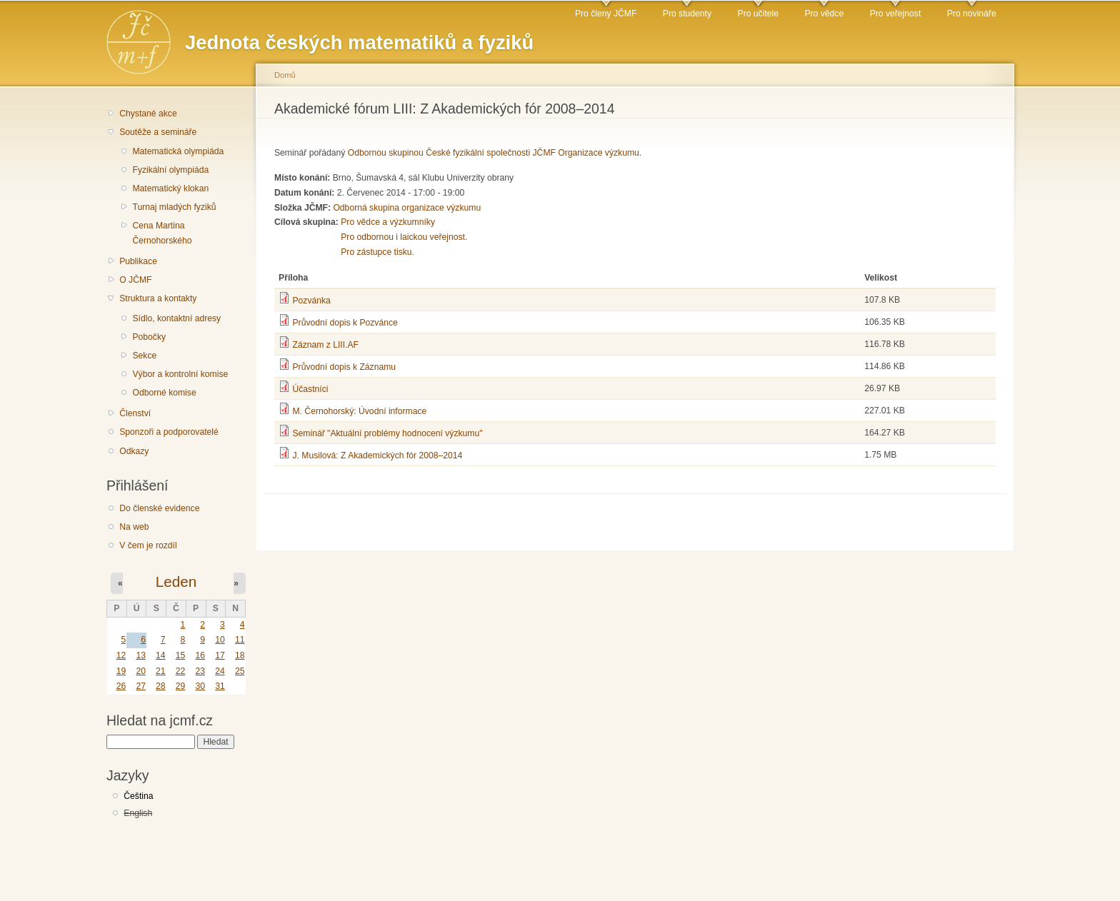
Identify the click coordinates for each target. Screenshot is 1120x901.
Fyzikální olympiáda (170, 170)
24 (220, 671)
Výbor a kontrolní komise (180, 374)
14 (161, 655)
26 (121, 686)
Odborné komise (164, 393)
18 (240, 655)
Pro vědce (824, 14)
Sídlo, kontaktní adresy (176, 318)
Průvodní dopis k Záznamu (344, 367)
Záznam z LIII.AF (325, 345)
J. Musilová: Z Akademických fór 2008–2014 (377, 455)
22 (181, 671)
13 (141, 655)
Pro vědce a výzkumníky (388, 222)
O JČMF (135, 280)
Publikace (138, 261)
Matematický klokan (170, 188)
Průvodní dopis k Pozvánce (344, 323)
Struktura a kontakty (157, 298)
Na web (134, 527)
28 (161, 686)
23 (200, 671)
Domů (285, 75)
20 (141, 671)
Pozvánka (311, 301)
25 (240, 671)
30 (200, 686)
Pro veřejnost (895, 14)
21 (161, 671)
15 (181, 655)
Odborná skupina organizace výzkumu (407, 208)
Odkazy (134, 451)
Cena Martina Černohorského (161, 233)
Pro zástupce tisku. (377, 252)
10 (220, 640)
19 (121, 671)
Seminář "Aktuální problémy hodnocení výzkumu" (387, 433)
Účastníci (310, 389)
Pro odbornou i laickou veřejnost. (404, 237)
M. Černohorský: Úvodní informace (359, 411)
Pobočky (149, 337)
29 (181, 686)
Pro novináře (971, 14)
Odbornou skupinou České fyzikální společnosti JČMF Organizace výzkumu (493, 153)
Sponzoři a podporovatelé (169, 432)
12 (121, 655)
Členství (135, 413)
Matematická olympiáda (178, 151)
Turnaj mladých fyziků (174, 207)
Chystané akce (147, 114)
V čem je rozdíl (147, 545)
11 (240, 640)
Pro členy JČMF (605, 14)
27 (141, 686)
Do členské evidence (159, 508)
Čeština (138, 796)
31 (220, 686)
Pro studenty (687, 14)
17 (220, 655)
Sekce (144, 356)
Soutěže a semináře (157, 132)
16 (200, 655)
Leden (176, 581)
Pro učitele (758, 14)
